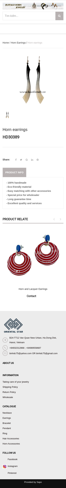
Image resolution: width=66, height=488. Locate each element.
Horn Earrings (18, 42)
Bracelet (7, 423)
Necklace (7, 413)
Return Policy (9, 392)
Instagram (13, 466)
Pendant (7, 428)
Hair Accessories (11, 438)
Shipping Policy (10, 387)
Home (6, 42)
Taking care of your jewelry (16, 382)
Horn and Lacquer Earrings (33, 289)
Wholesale (8, 397)
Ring (5, 433)
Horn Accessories (11, 443)
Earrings (7, 418)
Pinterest (12, 473)
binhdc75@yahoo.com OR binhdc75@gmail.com (33, 353)
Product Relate (15, 219)
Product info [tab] (14, 172)
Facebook (12, 459)
